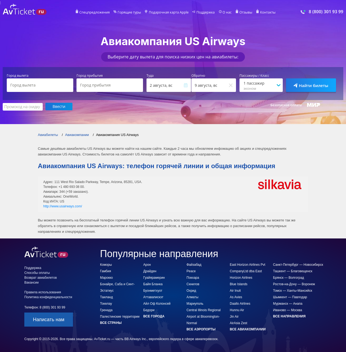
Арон (147, 264)
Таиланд (106, 297)
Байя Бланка (152, 284)
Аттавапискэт (153, 297)
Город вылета (17, 75)
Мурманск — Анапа (287, 303)
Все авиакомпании (248, 329)
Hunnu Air (237, 310)
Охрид (191, 290)
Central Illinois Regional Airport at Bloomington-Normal (204, 316)
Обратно (198, 75)
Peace (191, 271)
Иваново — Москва (287, 310)
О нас (225, 12)
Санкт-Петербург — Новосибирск (298, 264)
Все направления (289, 316)
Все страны (111, 322)
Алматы (192, 297)
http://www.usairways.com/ (62, 206)
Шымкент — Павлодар (290, 297)
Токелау (106, 303)
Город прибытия (89, 75)
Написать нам (48, 319)
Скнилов (193, 284)
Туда (150, 75)
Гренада (106, 310)
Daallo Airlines (240, 303)
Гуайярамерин (154, 277)
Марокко (106, 277)
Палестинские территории (119, 316)
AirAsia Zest (238, 323)
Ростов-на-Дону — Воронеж (294, 284)
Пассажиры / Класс (254, 75)
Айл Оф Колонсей (157, 303)
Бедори (148, 310)
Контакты (266, 12)
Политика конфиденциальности (48, 297)
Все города (153, 316)
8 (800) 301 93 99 (326, 12)
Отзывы (244, 12)
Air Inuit (235, 290)
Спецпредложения (96, 12)
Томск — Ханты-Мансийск (292, 290)
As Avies (236, 297)
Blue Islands (238, 284)
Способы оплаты (37, 272)
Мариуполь (195, 303)
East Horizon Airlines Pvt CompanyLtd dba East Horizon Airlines (247, 271)
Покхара (193, 277)
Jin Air (234, 316)
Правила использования (42, 292)
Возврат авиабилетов (40, 277)
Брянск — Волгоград (288, 277)
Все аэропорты (201, 329)
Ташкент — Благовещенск (292, 271)
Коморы (106, 264)
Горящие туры (130, 12)
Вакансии (31, 282)
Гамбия (105, 271)
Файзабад (194, 264)
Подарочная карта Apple (168, 12)
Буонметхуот (152, 290)
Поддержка (205, 12)
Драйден (149, 271)
